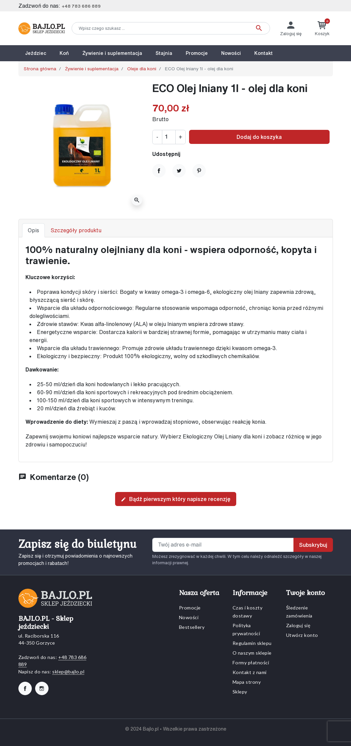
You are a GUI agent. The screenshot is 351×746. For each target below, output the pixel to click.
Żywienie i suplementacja (91, 68)
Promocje (190, 607)
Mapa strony (247, 682)
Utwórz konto (302, 635)
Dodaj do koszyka (259, 137)
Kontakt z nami (250, 672)
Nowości (189, 617)
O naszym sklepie (252, 653)
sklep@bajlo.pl (68, 671)
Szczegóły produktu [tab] (76, 230)
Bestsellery (192, 627)
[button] (322, 28)
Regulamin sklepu (252, 643)
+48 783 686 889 (81, 6)
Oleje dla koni (141, 68)
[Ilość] (168, 137)
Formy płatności (251, 662)
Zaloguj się (298, 625)
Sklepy (240, 691)
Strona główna (40, 68)
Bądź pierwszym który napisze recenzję (176, 499)
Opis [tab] (33, 230)
